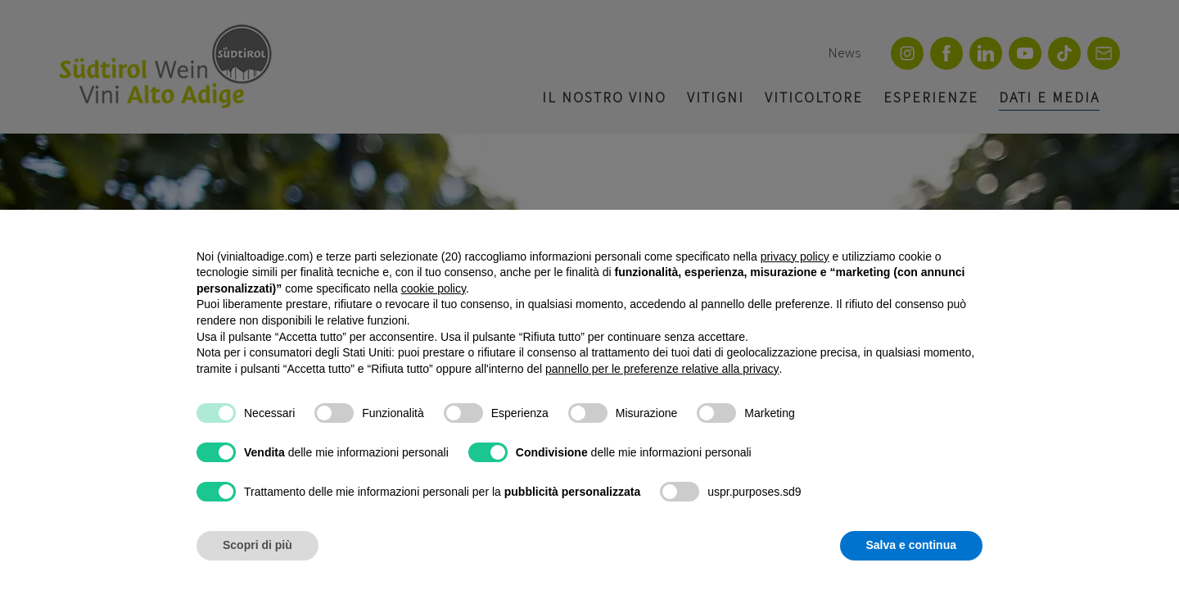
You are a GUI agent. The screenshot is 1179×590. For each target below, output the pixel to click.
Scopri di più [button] (257, 544)
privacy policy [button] (795, 256)
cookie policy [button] (433, 288)
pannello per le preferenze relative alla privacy (662, 368)
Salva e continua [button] (911, 544)
